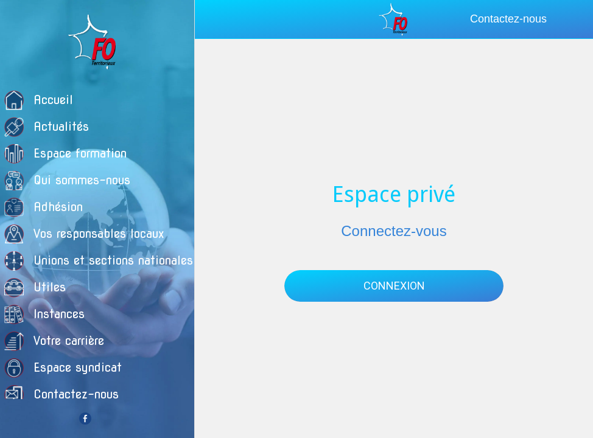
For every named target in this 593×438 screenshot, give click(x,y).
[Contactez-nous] (513, 19)
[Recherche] (573, 19)
